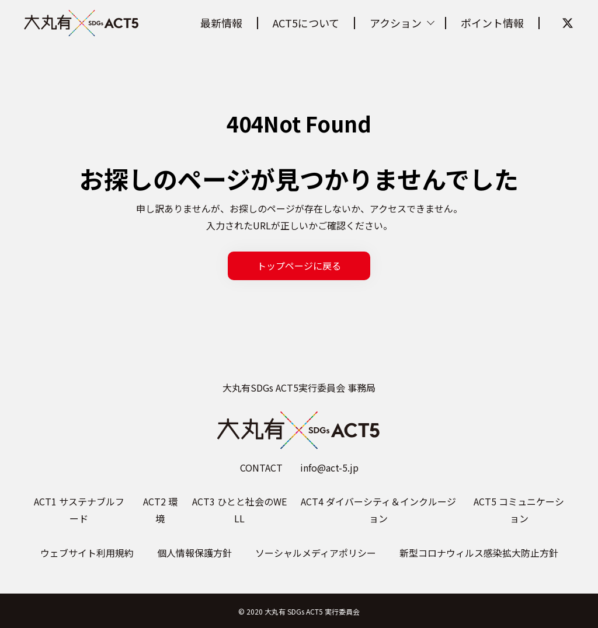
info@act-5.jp (329, 467)
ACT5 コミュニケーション (519, 509)
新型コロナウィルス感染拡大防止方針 (478, 553)
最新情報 (221, 22)
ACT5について (306, 22)
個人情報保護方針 (194, 553)
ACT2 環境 (160, 509)
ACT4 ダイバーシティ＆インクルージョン (378, 509)
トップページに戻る (299, 266)
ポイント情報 (492, 22)
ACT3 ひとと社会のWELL (239, 509)
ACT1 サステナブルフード (79, 509)
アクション (396, 22)
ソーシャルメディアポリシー (315, 553)
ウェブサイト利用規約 (87, 553)
